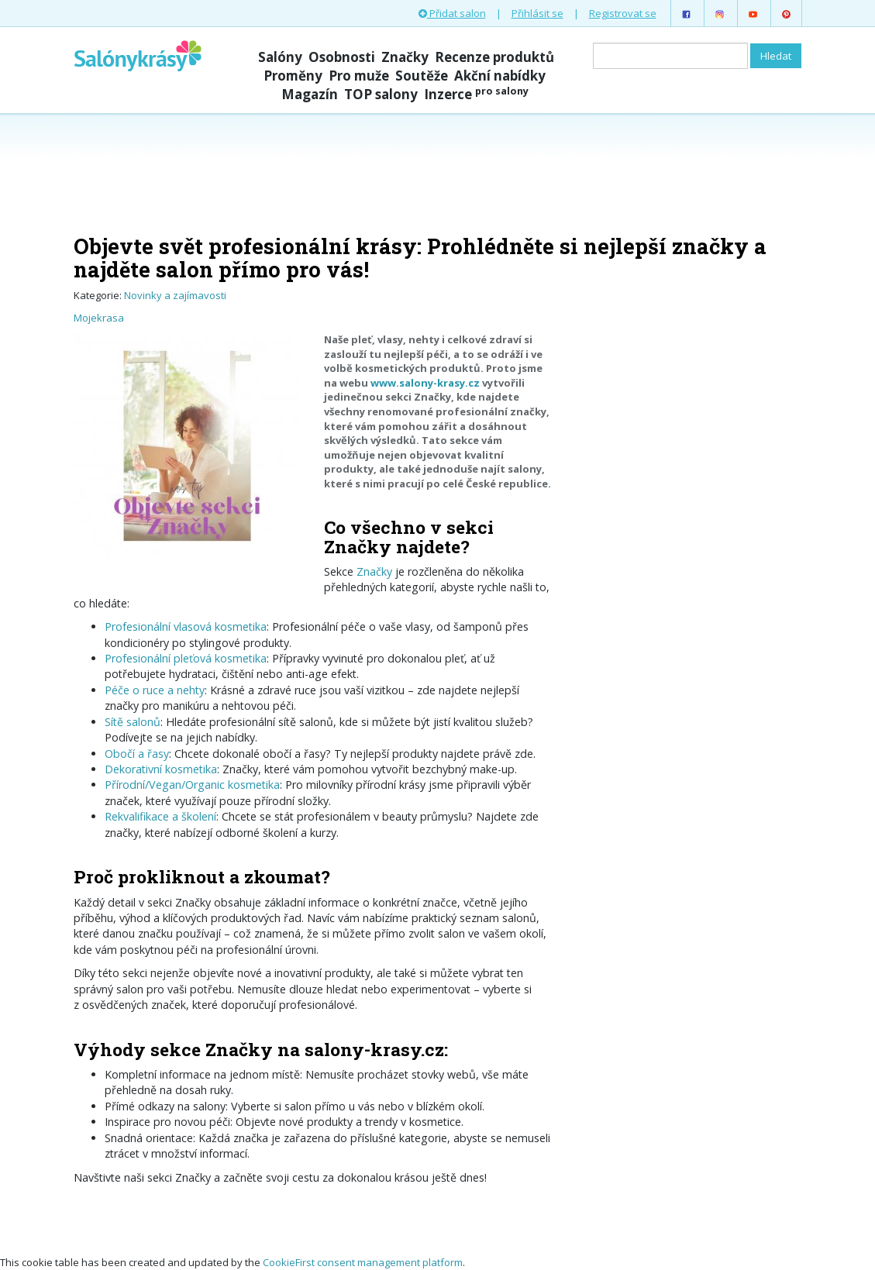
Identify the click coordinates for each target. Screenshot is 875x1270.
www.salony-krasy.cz (425, 383)
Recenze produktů (494, 57)
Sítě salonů (132, 721)
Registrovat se (622, 13)
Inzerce (476, 94)
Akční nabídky (500, 75)
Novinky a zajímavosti (175, 295)
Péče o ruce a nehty (155, 690)
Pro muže (359, 75)
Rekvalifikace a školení (160, 816)
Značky (405, 57)
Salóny (280, 57)
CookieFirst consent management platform (363, 1262)
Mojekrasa (99, 318)
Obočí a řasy (137, 753)
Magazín (309, 94)
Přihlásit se (537, 13)
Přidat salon (452, 13)
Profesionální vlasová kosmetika (186, 626)
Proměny (293, 75)
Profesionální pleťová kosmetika (186, 658)
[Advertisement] (438, 172)
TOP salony (381, 94)
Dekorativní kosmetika (161, 769)
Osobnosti (341, 57)
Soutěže (421, 75)
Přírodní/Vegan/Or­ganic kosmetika (192, 784)
